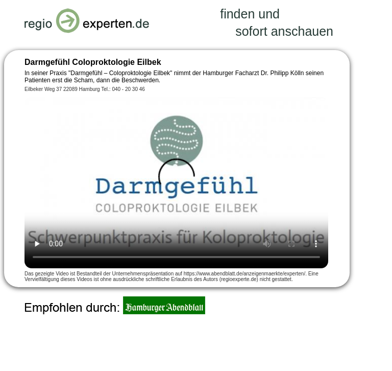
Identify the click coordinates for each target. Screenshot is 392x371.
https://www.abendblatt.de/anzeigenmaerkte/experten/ (244, 273)
